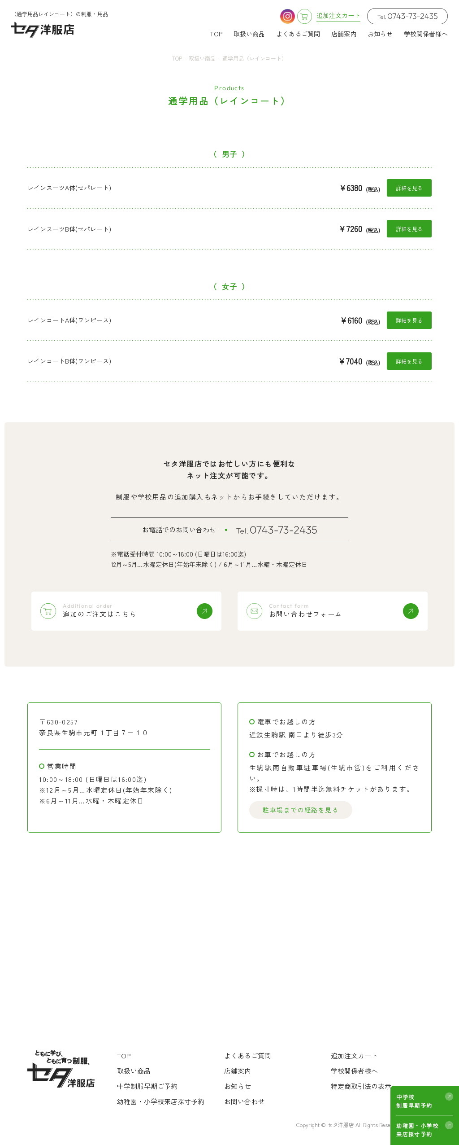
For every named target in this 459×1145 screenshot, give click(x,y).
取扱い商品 (249, 33)
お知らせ (380, 33)
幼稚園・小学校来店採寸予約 (417, 1130)
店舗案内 (343, 33)
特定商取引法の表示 (361, 1086)
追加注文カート (354, 1055)
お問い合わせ (244, 1101)
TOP (216, 33)
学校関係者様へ (426, 33)
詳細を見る (409, 188)
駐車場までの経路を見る (300, 810)
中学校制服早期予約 (414, 1101)
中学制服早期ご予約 (147, 1086)
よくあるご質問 (298, 33)
